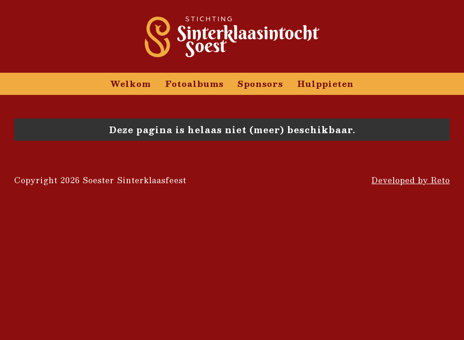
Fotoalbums (194, 83)
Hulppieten (325, 83)
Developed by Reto (411, 180)
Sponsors (260, 83)
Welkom (130, 83)
